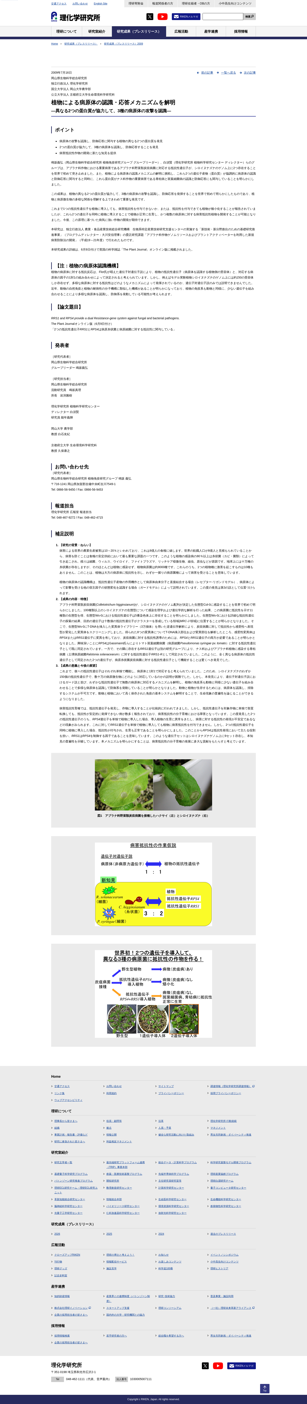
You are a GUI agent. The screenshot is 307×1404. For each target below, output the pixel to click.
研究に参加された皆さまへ (69, 1141)
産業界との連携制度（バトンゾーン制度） (128, 1298)
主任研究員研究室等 (169, 1180)
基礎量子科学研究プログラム (71, 1173)
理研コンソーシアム (169, 1307)
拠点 (109, 1127)
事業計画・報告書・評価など (71, 1134)
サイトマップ (166, 1086)
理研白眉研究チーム (221, 1180)
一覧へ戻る (228, 72)
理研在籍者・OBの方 (196, 3)
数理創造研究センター (119, 1187)
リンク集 (59, 1093)
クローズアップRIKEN (67, 1254)
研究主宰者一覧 (63, 1162)
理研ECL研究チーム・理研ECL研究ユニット (76, 1190)
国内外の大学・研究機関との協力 (125, 1314)
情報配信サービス (116, 1261)
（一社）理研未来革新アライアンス (232, 1307)
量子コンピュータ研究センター (228, 1187)
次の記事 (250, 72)
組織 (56, 1127)
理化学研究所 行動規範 (223, 1121)
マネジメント (218, 1127)
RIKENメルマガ (189, 16)
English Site (100, 3)
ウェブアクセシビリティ (68, 1100)
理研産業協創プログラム (224, 1173)
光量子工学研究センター (68, 1213)
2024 (161, 1233)
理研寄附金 (136, 3)
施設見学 (111, 1268)
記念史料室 (60, 1275)
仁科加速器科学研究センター (123, 1213)
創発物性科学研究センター (225, 1206)
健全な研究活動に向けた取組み (176, 1134)
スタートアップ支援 (117, 1307)
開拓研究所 (112, 1180)
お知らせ (163, 1254)
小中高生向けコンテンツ (235, 3)
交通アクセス (59, 3)
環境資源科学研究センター (173, 1206)
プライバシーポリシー (171, 1093)
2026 (57, 1233)
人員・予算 (164, 1127)
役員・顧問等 (114, 1121)
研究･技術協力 (166, 1296)
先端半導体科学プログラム (173, 1173)
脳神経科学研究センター (68, 1206)
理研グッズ (60, 1268)
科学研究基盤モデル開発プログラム (230, 1162)
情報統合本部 (114, 1199)
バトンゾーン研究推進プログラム (73, 1180)
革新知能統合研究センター (69, 1199)
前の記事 (207, 72)
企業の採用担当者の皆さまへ (71, 1314)
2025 (109, 1233)
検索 (248, 16)
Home (54, 43)
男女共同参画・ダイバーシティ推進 (230, 1134)
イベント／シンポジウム (224, 1254)
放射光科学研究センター (172, 1213)
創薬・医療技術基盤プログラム (124, 1173)
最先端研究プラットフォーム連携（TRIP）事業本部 (125, 1165)
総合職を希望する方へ (171, 1335)
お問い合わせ (80, 3)
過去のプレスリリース (223, 1233)
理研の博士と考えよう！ (120, 1254)
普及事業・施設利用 (221, 1296)
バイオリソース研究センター (123, 1206)
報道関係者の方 (162, 3)
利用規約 (111, 1093)
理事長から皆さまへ (65, 1121)
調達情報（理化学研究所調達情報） (232, 1086)
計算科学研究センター (171, 1187)
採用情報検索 (62, 1335)
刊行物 (58, 1261)
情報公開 (111, 1134)
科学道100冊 (165, 1268)
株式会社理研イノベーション (72, 1307)
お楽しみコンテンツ (169, 1261)
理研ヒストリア (219, 1268)
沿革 (161, 1121)
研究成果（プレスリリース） (81, 43)
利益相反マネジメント (119, 1141)
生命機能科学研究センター (225, 1199)
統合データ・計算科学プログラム (177, 1162)
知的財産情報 (62, 1296)
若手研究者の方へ (116, 1335)
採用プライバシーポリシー (225, 1093)
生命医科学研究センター (172, 1199)
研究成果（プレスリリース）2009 (123, 43)
